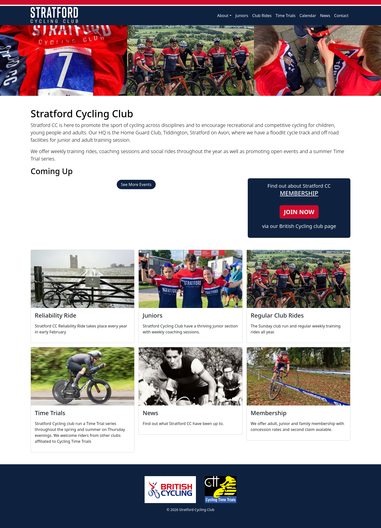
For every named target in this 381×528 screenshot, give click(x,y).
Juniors (241, 15)
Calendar (307, 15)
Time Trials (286, 15)
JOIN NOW (299, 212)
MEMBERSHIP (299, 193)
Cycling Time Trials (220, 489)
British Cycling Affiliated (170, 489)
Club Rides (262, 15)
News (325, 15)
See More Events (136, 184)
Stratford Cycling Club (54, 15)
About (222, 15)
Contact (341, 15)
